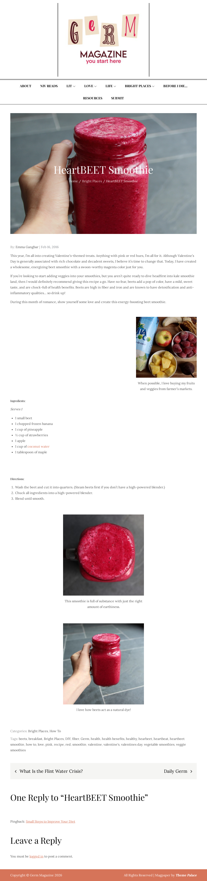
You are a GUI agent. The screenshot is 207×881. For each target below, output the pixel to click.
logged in (36, 856)
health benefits (113, 739)
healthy (131, 739)
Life (111, 86)
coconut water (38, 446)
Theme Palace (186, 875)
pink (48, 744)
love (41, 744)
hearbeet (145, 739)
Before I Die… (175, 86)
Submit (117, 98)
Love (90, 86)
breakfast (35, 739)
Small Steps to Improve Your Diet (50, 821)
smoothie (79, 744)
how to (31, 744)
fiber (75, 739)
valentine (95, 744)
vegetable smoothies (159, 744)
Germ (85, 739)
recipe (59, 744)
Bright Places (139, 86)
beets (23, 739)
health (95, 739)
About (25, 86)
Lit (71, 86)
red (68, 744)
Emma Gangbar (27, 247)
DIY (68, 739)
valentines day (131, 744)
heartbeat (161, 739)
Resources (92, 98)
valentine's (111, 744)
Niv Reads (49, 86)
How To (55, 731)
